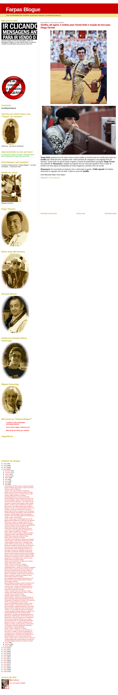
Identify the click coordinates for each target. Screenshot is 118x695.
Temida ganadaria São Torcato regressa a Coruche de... (20, 639)
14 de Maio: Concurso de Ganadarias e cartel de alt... (19, 550)
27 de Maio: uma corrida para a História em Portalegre (19, 539)
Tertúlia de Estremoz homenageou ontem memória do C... (20, 512)
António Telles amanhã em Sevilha (14, 576)
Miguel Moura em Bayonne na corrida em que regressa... (20, 520)
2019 (5, 653)
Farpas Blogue (23, 9)
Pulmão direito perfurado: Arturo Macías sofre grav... (18, 528)
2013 (5, 664)
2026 (5, 463)
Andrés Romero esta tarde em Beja (14, 559)
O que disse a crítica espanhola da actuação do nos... (19, 530)
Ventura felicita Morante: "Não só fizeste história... (18, 612)
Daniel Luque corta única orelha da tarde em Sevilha (19, 492)
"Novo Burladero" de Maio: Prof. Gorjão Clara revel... (19, 587)
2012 (5, 666)
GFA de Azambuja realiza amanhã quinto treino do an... (19, 598)
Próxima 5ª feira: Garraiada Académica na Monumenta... (20, 515)
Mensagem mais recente (49, 213)
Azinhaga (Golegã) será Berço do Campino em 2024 (19, 641)
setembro (8, 476)
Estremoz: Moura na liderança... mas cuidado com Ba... (19, 501)
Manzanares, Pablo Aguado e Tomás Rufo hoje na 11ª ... (20, 615)
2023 (5, 469)
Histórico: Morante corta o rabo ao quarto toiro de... (18, 636)
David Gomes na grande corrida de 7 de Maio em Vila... (19, 556)
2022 (5, 647)
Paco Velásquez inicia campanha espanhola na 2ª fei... (19, 578)
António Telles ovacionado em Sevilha (15, 537)
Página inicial (80, 213)
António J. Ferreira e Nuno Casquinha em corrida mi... (19, 504)
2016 (5, 658)
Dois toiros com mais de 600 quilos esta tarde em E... (19, 547)
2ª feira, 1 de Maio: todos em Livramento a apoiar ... (18, 591)
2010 (5, 669)
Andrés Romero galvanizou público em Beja (16, 536)
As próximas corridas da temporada (14, 589)
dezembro (8, 471)
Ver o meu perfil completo (17, 683)
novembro (8, 472)
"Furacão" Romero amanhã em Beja (14, 594)
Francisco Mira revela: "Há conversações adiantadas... (19, 620)
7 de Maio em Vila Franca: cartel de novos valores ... (19, 584)
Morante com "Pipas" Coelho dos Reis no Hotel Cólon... (19, 623)
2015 (5, 660)
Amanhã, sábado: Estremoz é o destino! (15, 595)
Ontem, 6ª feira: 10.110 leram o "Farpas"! (16, 564)
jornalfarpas (15, 680)
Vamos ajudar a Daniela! (11, 581)
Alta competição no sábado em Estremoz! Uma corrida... (20, 606)
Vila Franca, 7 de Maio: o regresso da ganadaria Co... (19, 631)
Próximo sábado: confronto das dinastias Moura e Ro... (19, 540)
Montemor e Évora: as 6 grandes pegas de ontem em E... (20, 508)
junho (6, 481)
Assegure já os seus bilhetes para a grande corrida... (19, 558)
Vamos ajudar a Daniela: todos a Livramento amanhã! (19, 486)
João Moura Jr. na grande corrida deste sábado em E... (19, 614)
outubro (7, 474)
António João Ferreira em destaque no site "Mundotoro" (19, 511)
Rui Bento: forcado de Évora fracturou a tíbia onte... (18, 509)
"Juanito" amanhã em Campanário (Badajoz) (16, 565)
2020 (5, 651)
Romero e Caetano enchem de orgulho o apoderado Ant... (20, 525)
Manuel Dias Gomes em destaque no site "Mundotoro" (19, 617)
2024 (5, 467)
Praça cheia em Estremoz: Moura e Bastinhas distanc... (19, 533)
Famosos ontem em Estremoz (13, 489)
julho (6, 479)
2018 (5, 655)
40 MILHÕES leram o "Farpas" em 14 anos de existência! (20, 567)
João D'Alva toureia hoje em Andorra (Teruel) (17, 526)
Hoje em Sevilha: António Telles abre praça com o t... (19, 548)
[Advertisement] (58, 196)
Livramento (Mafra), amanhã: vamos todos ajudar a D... (19, 500)
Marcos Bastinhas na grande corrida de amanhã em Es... (20, 583)
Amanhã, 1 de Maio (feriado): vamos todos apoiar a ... (19, 514)
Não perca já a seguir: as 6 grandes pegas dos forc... (19, 522)
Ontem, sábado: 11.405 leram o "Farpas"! (16, 531)
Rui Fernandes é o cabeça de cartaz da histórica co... (19, 630)
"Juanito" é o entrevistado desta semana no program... (19, 609)
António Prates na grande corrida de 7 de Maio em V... (19, 544)
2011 (5, 668)
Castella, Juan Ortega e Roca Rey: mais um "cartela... (19, 592)
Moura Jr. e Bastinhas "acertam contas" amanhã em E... (20, 573)
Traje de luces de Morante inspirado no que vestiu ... (19, 619)
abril (6, 484)
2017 (5, 657)
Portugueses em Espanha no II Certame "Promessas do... (20, 600)
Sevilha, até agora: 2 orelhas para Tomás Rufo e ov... (19, 605)
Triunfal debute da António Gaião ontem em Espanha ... (19, 523)
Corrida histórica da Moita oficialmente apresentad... (18, 625)
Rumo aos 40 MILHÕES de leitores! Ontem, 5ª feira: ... (19, 603)
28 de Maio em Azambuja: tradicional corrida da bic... (19, 551)
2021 (5, 649)
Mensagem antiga (111, 213)
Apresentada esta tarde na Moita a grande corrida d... (19, 572)
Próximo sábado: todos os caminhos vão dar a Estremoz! (20, 637)
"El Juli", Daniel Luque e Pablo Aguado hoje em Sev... (19, 519)
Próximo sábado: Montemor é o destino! (15, 495)
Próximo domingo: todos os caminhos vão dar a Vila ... (19, 494)
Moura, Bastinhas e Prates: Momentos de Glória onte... (19, 498)
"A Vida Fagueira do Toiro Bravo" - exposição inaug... (19, 542)
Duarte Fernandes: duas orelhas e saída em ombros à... (20, 487)
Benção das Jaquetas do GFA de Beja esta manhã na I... (20, 545)
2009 (5, 671)
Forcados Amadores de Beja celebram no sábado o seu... (20, 611)
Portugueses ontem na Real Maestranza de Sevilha (18, 534)
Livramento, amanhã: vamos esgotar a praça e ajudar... (19, 503)
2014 (5, 662)
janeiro (7, 646)
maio (6, 482)
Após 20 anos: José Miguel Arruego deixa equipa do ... (19, 506)
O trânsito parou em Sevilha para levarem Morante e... (19, 633)
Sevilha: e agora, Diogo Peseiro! (13, 517)
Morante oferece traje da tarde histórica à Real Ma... (18, 580)
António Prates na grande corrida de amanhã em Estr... (19, 569)
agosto (7, 477)
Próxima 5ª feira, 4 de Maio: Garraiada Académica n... (19, 586)
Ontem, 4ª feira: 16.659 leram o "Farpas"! (16, 628)
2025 (5, 465)
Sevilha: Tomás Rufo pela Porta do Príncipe (16, 601)
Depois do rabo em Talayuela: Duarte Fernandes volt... (19, 608)
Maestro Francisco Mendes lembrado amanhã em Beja (19, 555)
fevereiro (7, 644)
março (7, 642)
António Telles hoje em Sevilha (13, 562)
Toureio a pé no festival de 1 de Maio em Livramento (19, 561)
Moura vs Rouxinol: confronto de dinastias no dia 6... (19, 575)
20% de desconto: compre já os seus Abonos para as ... (19, 597)
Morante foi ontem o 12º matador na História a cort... (19, 622)
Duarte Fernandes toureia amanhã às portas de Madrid (19, 553)
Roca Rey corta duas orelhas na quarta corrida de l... (19, 570)
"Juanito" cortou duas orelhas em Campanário (17, 490)
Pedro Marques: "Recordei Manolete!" (15, 627)
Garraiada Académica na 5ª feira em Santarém (17, 497)
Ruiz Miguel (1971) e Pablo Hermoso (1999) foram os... (19, 634)
